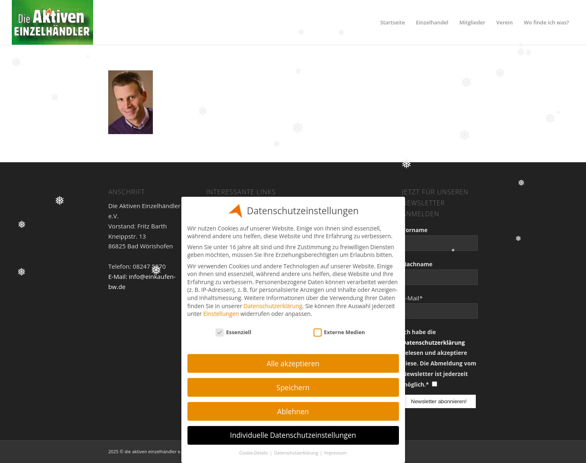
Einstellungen (221, 313)
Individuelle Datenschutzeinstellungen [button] (293, 435)
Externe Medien (339, 332)
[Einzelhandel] (52, 22)
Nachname (417, 264)
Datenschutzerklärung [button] (296, 453)
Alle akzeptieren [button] (292, 363)
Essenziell (233, 332)
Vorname (415, 230)
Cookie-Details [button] (254, 453)
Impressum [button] (335, 453)
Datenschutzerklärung (433, 342)
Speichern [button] (293, 387)
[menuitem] (392, 22)
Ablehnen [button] (293, 411)
